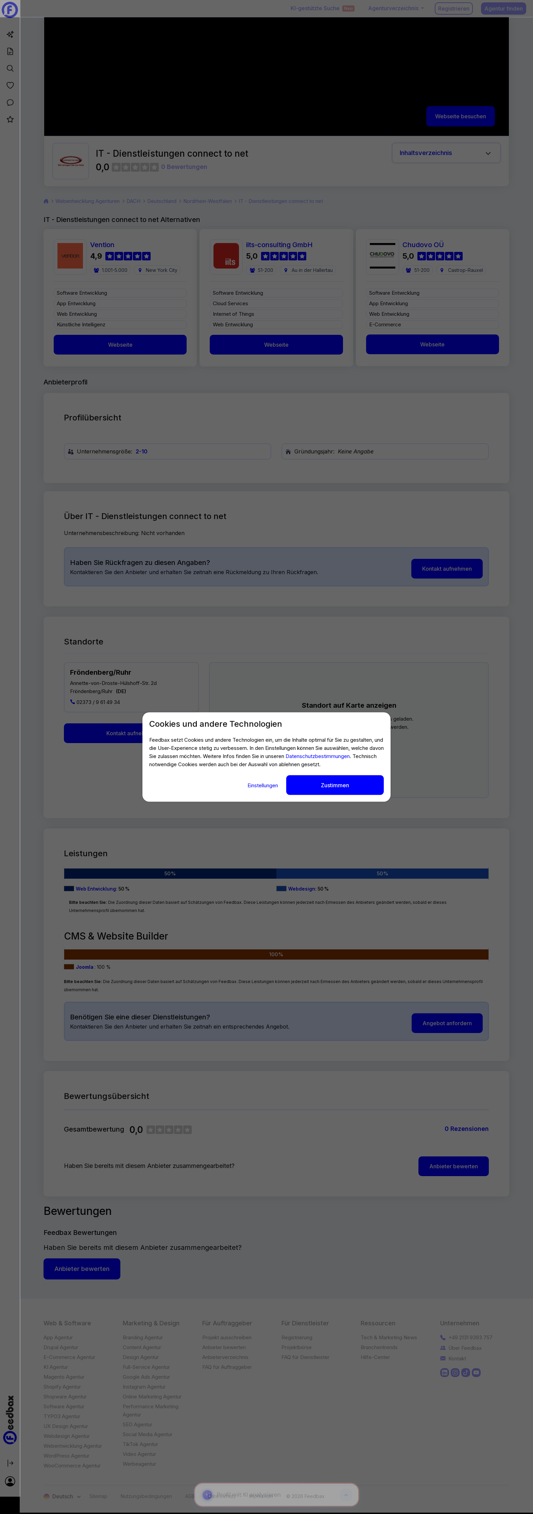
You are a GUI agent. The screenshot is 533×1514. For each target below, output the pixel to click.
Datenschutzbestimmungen (318, 756)
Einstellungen (263, 785)
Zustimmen (335, 784)
